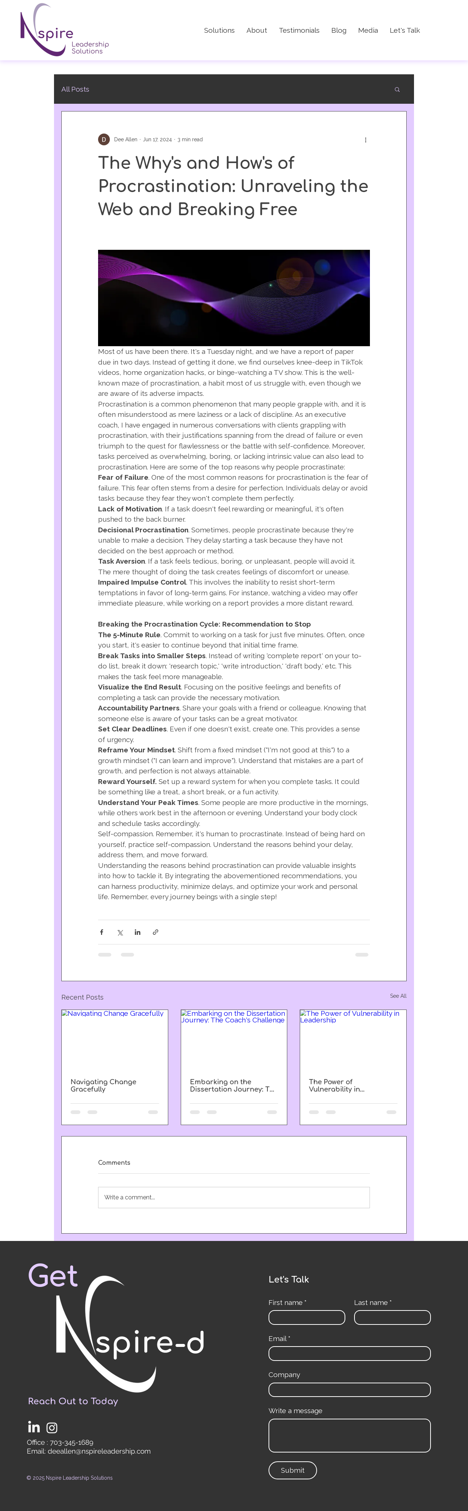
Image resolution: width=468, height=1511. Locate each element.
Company (284, 1374)
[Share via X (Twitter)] (119, 932)
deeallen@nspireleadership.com (99, 1451)
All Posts (75, 89)
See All (398, 996)
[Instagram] (52, 1427)
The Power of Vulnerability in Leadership (334, 1085)
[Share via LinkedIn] (137, 932)
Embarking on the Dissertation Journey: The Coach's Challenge (234, 1085)
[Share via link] (155, 932)
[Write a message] (349, 1435)
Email (280, 1339)
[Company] (347, 1390)
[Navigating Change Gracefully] (115, 1040)
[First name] (304, 1317)
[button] (397, 89)
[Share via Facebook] (101, 932)
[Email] (347, 1353)
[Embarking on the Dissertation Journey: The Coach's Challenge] (234, 1040)
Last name (373, 1303)
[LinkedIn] (34, 1427)
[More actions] (365, 139)
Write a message (296, 1411)
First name (288, 1303)
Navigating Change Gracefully (103, 1085)
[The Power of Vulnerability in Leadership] (353, 1040)
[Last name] (390, 1317)
